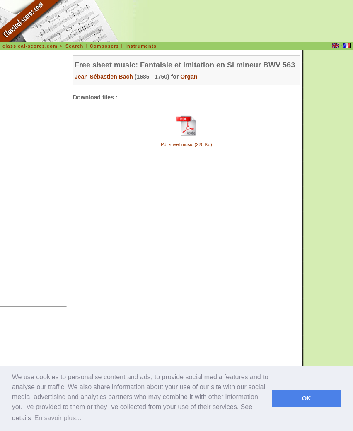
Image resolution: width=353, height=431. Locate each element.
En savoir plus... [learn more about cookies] (58, 417)
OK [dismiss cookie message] (306, 398)
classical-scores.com (30, 45)
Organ (188, 76)
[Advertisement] (33, 179)
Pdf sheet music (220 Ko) (186, 144)
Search (74, 45)
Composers (104, 45)
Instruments (141, 45)
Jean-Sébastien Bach (104, 76)
